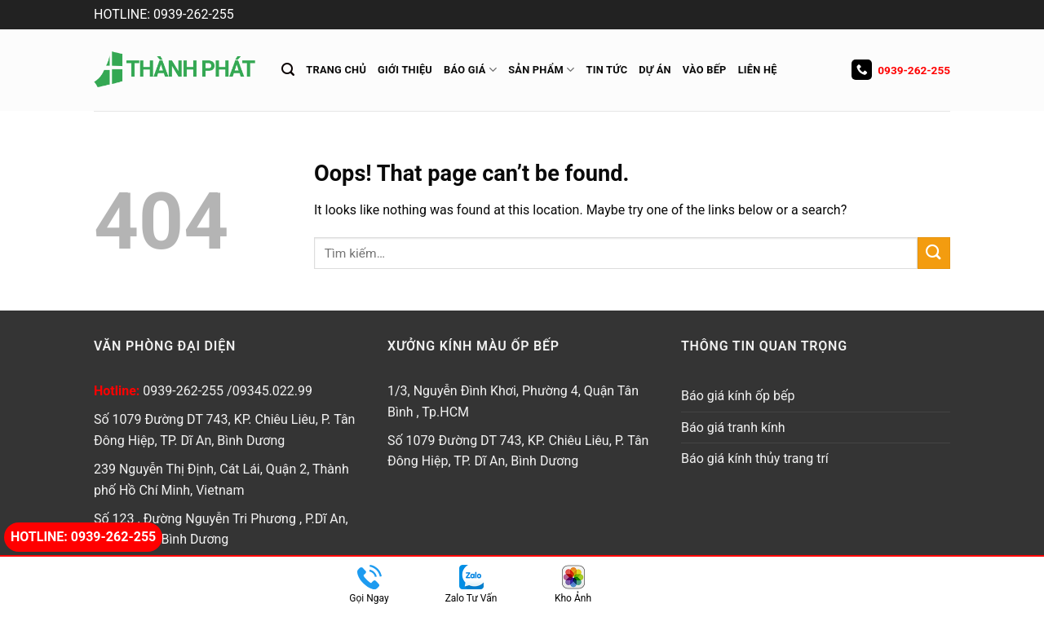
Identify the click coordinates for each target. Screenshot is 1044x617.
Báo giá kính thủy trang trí (755, 458)
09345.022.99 (272, 391)
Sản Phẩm (541, 69)
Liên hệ (757, 70)
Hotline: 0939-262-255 (83, 536)
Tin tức (607, 70)
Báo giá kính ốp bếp (738, 395)
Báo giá (470, 69)
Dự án (655, 70)
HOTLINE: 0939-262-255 (164, 14)
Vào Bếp (705, 70)
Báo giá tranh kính (733, 427)
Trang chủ (336, 70)
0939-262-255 (901, 70)
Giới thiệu (405, 70)
